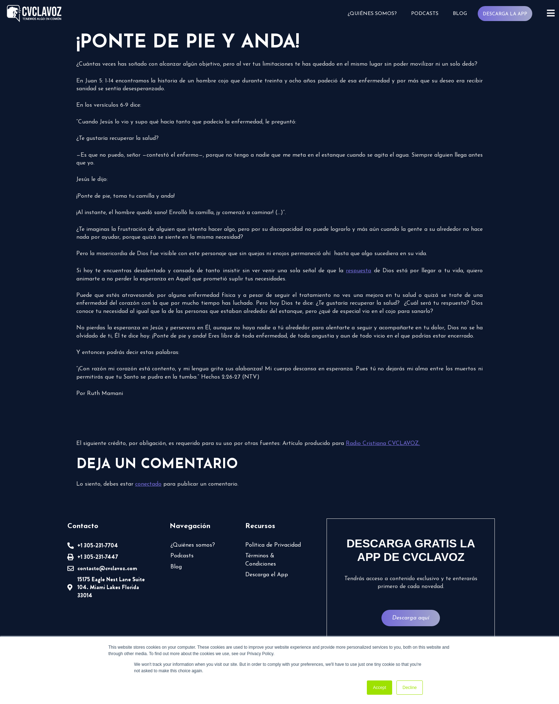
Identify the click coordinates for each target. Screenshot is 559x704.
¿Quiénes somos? (372, 13)
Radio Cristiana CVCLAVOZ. (383, 443)
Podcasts (425, 13)
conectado (148, 484)
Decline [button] (409, 687)
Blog (460, 13)
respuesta (358, 271)
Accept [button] (379, 687)
